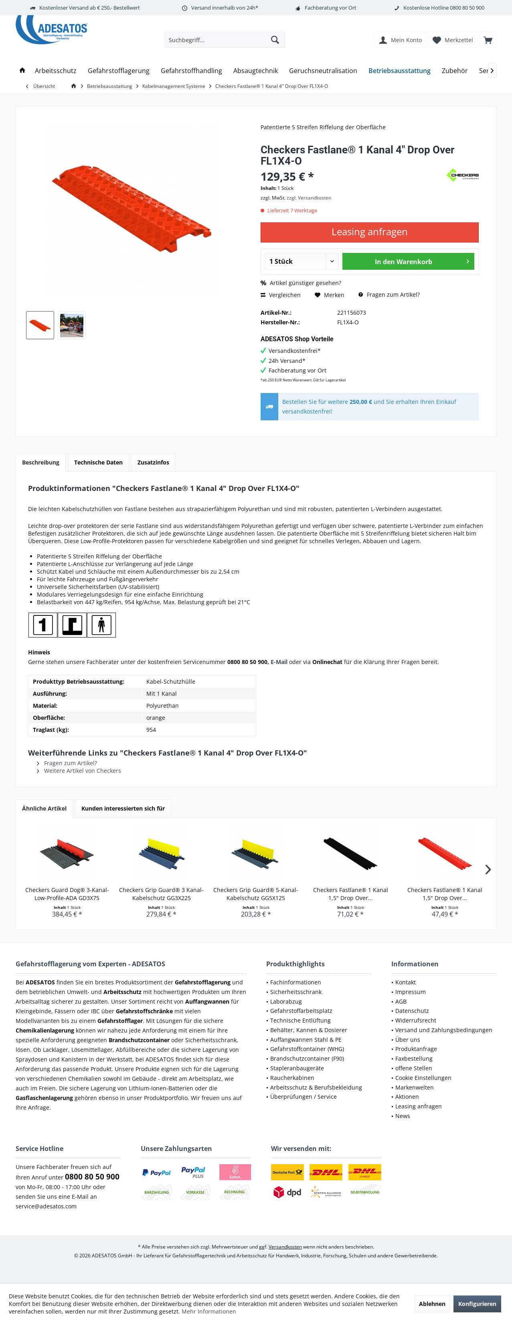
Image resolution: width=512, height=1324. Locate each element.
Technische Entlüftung (300, 1020)
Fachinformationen (295, 982)
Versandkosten (285, 1246)
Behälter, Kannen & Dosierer (308, 1030)
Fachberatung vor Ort (330, 7)
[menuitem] (488, 40)
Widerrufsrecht (415, 1020)
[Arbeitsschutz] (55, 71)
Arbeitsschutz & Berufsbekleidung (316, 1087)
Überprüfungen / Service (303, 1096)
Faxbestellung (414, 1058)
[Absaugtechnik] (255, 71)
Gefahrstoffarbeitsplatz (301, 1010)
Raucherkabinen (292, 1078)
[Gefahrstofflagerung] (118, 71)
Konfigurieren (477, 1304)
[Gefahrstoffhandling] (191, 71)
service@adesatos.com (46, 1206)
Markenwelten (414, 1087)
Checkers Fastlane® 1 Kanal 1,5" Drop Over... (350, 894)
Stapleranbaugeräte (297, 1068)
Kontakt (405, 982)
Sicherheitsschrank (296, 992)
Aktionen (407, 1096)
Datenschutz (412, 1010)
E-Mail (279, 662)
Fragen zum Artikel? (389, 294)
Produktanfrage (416, 1049)
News (402, 1116)
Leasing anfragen (418, 1106)
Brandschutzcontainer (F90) (307, 1058)
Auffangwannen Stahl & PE (306, 1039)
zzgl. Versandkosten (309, 197)
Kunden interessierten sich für (123, 808)
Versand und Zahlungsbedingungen (443, 1030)
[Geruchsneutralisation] (323, 71)
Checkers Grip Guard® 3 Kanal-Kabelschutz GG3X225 (161, 894)
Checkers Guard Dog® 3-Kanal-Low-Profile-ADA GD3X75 (67, 894)
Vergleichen (281, 295)
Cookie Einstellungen (423, 1078)
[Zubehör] (455, 71)
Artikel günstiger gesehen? (301, 283)
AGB (401, 1001)
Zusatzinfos (153, 462)
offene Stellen (413, 1068)
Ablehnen (432, 1304)
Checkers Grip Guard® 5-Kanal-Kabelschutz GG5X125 (255, 894)
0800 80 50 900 (467, 7)
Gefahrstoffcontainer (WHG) (307, 1049)
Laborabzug (286, 1001)
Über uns (407, 1039)
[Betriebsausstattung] (399, 71)
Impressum (410, 992)
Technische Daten (98, 462)
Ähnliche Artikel (44, 808)
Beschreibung (40, 462)
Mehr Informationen (209, 1311)
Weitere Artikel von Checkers (79, 770)
